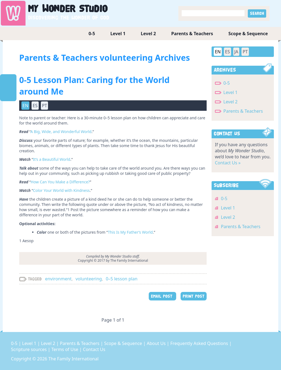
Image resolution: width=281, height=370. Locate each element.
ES (35, 106)
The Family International (73, 359)
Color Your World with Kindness (61, 190)
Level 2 (148, 34)
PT (44, 106)
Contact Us (94, 349)
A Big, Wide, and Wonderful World (61, 131)
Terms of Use (65, 349)
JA (236, 52)
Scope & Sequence (248, 34)
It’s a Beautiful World (51, 159)
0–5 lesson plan (121, 279)
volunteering (88, 279)
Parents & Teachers (192, 34)
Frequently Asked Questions (199, 343)
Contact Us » (228, 163)
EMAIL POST (162, 296)
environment (58, 279)
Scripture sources (29, 349)
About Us (157, 343)
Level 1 (117, 34)
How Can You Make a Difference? (60, 181)
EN (25, 106)
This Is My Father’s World (130, 232)
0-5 (92, 34)
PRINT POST (193, 296)
